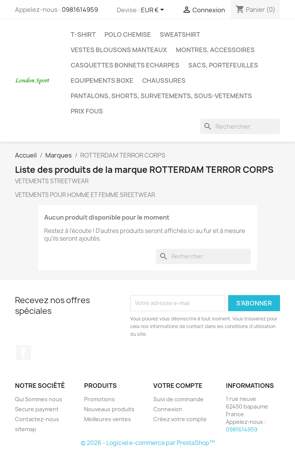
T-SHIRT (83, 34)
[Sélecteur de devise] (154, 10)
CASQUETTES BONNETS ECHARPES (125, 65)
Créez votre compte (180, 419)
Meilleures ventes (107, 419)
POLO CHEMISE (127, 34)
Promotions (99, 399)
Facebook (23, 352)
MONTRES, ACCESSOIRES (215, 50)
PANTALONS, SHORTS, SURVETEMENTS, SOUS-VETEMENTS (161, 96)
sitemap (25, 429)
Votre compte (177, 385)
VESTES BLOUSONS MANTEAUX (119, 50)
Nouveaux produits (109, 409)
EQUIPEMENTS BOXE (102, 80)
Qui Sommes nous (38, 399)
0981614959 (80, 9)
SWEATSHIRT (180, 34)
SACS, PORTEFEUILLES (223, 65)
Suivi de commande (178, 399)
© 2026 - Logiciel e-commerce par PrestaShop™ (148, 443)
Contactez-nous (37, 419)
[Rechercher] (240, 126)
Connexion (167, 409)
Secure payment (37, 409)
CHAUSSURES (164, 80)
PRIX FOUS (87, 111)
